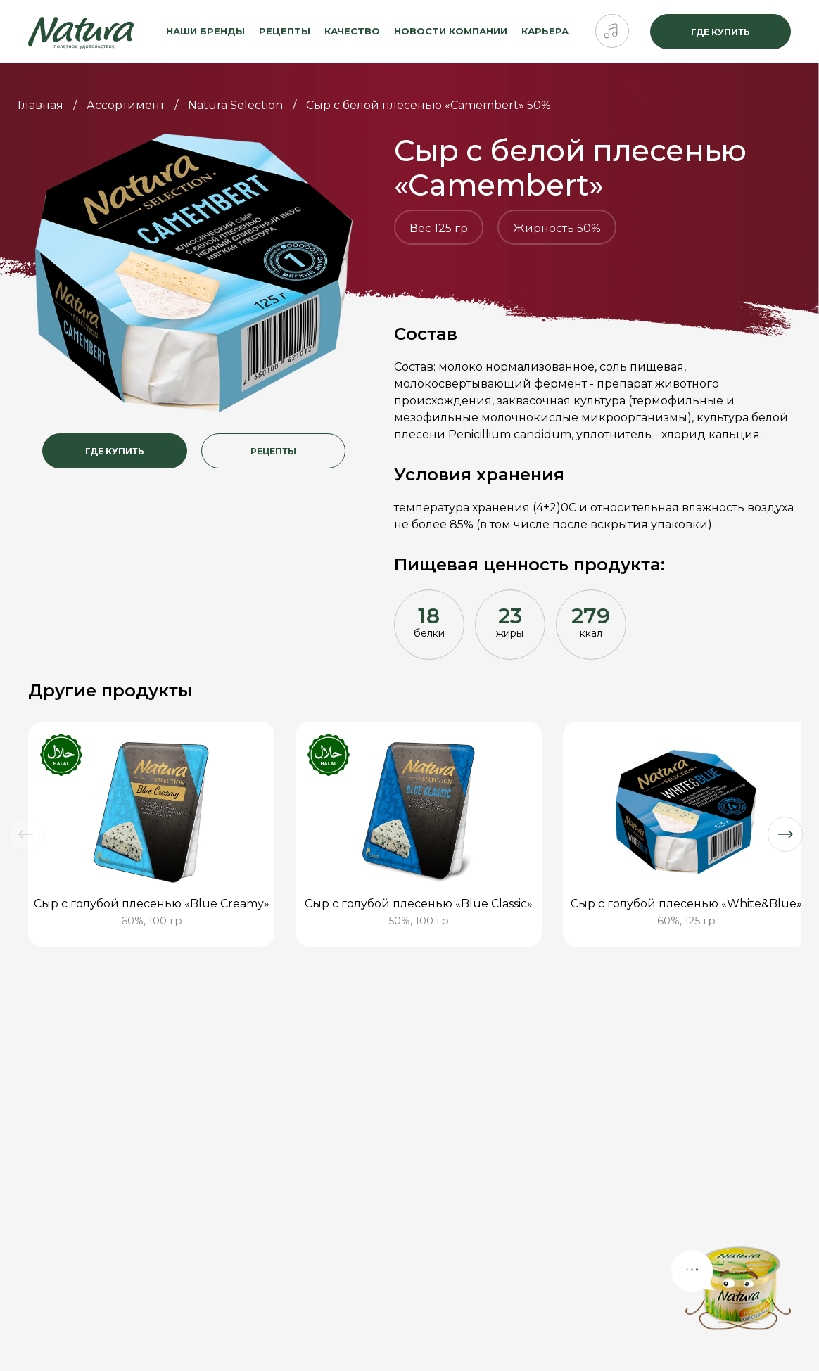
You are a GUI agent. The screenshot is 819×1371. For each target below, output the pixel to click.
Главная (40, 105)
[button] (26, 834)
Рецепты (284, 31)
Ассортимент (126, 105)
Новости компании (450, 31)
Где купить (720, 32)
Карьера (545, 31)
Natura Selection (235, 105)
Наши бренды (205, 31)
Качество (352, 31)
